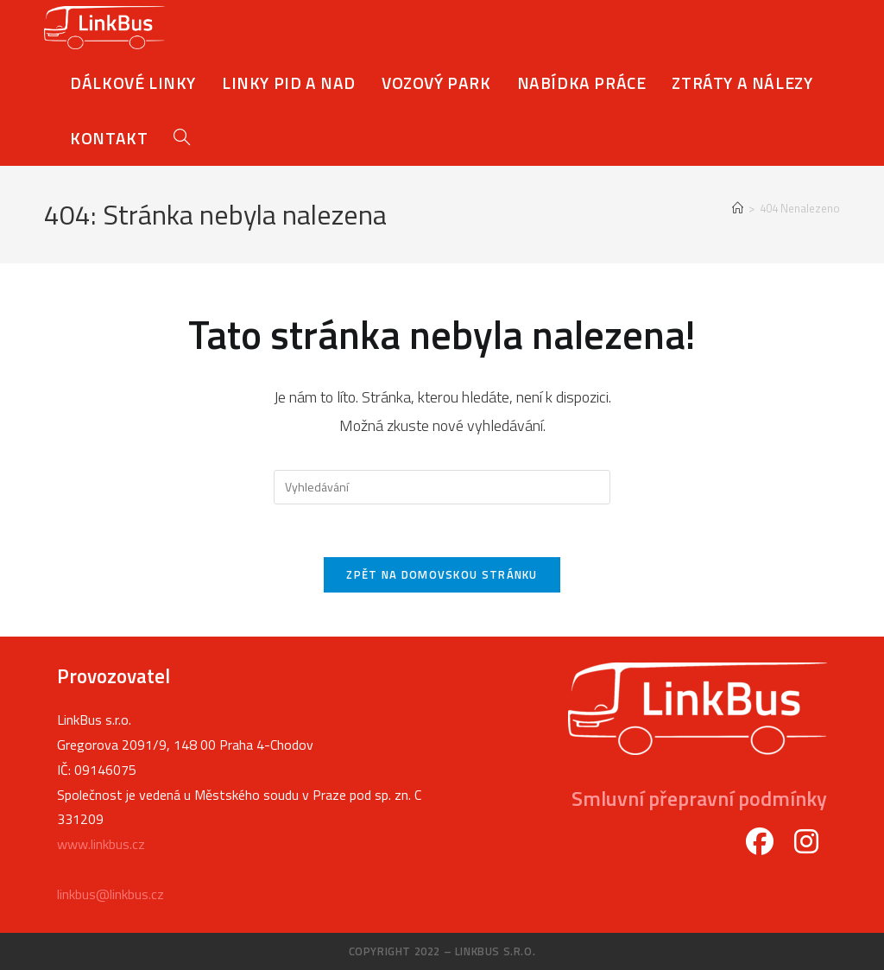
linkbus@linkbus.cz (110, 894)
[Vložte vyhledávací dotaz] (442, 487)
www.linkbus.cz (101, 844)
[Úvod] (737, 208)
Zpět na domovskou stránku (442, 574)
